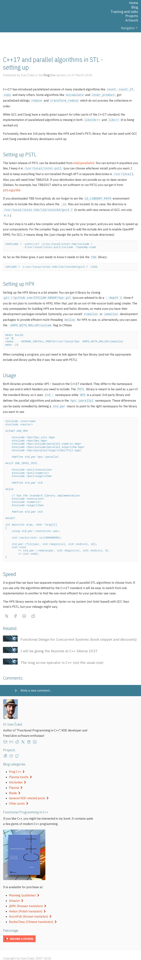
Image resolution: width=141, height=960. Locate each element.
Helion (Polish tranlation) (27, 904)
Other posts (18, 796)
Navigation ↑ (129, 28)
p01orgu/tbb (11, 188)
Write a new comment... (36, 683)
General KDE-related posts (29, 791)
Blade (14, 786)
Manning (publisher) (24, 888)
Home (133, 3)
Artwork (131, 20)
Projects (131, 16)
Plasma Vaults (20, 770)
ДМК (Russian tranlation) (27, 899)
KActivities (17, 775)
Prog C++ (17, 765)
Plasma (16, 781)
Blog (134, 7)
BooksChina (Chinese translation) (33, 915)
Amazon (16, 894)
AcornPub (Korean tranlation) (30, 909)
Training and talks (124, 12)
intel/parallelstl (83, 161)
